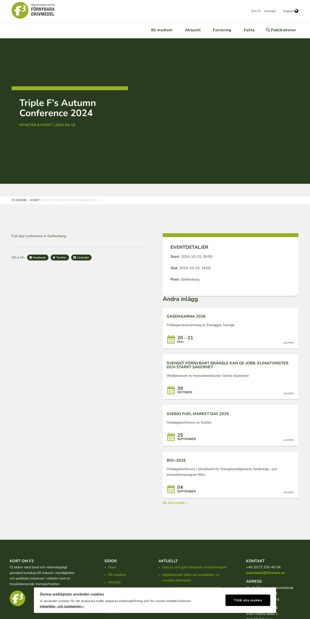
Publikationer (283, 30)
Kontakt (270, 11)
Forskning (222, 30)
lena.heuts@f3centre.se (265, 572)
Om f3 (256, 11)
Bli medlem (162, 30)
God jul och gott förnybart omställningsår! (194, 567)
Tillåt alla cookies (248, 598)
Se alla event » (175, 502)
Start (112, 567)
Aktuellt (193, 30)
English (290, 11)
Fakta (249, 30)
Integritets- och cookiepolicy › (62, 604)
